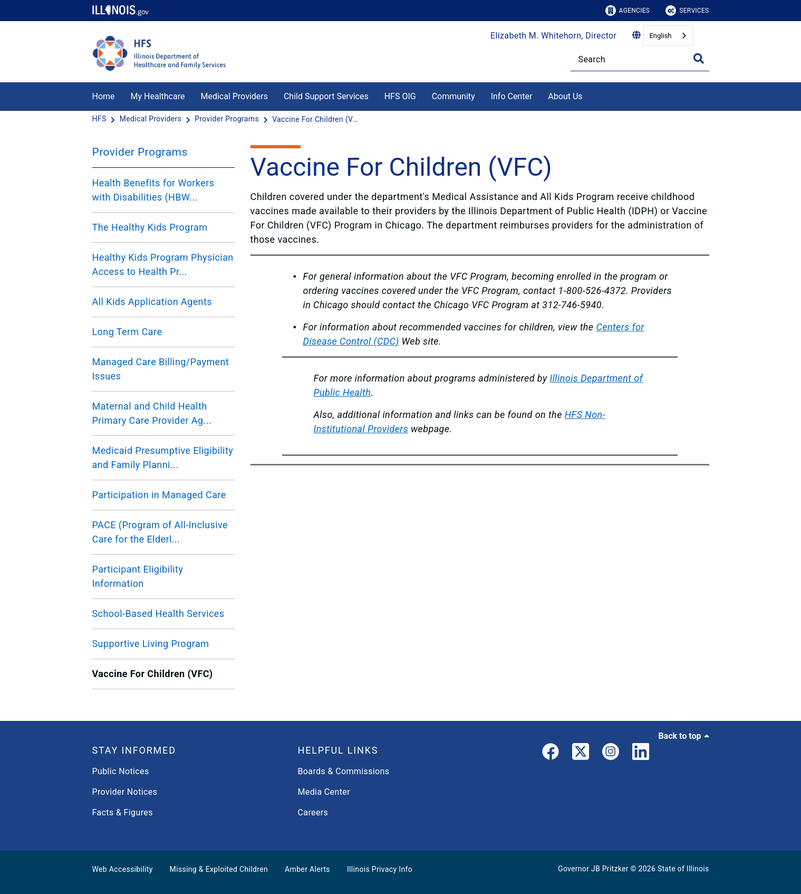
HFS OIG (400, 96)
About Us (565, 96)
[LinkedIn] (640, 753)
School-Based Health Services (158, 613)
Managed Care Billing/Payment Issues (160, 369)
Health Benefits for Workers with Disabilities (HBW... (153, 190)
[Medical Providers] (152, 119)
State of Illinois (683, 868)
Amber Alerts (307, 869)
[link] (550, 753)
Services (687, 10)
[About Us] (591, 94)
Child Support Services (326, 96)
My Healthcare (158, 96)
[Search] (640, 59)
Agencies (627, 10)
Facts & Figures (122, 812)
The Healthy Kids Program (150, 227)
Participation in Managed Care (159, 494)
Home (103, 96)
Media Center (324, 792)
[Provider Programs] (228, 119)
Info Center (512, 96)
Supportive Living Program (150, 643)
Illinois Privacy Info (379, 869)
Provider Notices (125, 792)
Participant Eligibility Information (138, 576)
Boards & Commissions (344, 771)
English (660, 36)
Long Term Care (127, 331)
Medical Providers (234, 96)
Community (453, 96)
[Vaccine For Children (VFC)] (317, 119)
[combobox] (668, 35)
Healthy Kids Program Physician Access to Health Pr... (163, 264)
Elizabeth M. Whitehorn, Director (553, 36)
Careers (313, 812)
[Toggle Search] (698, 58)
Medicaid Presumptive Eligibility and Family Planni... (163, 457)
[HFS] (100, 119)
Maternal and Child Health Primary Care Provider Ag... (152, 413)
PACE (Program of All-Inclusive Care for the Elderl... (160, 532)
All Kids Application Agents (152, 301)
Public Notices (120, 771)
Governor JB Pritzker (593, 868)
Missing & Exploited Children (219, 869)
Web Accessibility (122, 869)
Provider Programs (140, 152)
